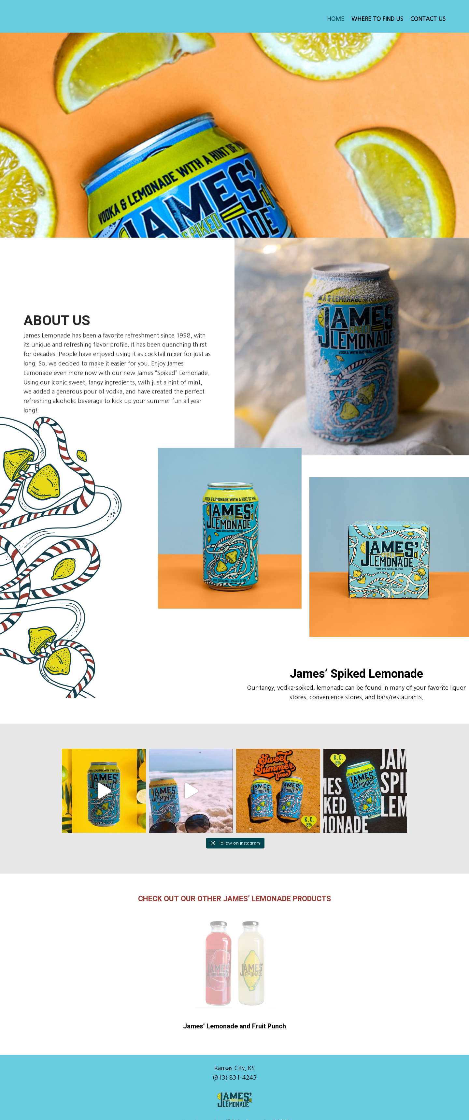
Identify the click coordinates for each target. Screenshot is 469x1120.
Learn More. (292, 1106)
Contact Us (428, 19)
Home (335, 19)
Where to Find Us (377, 19)
